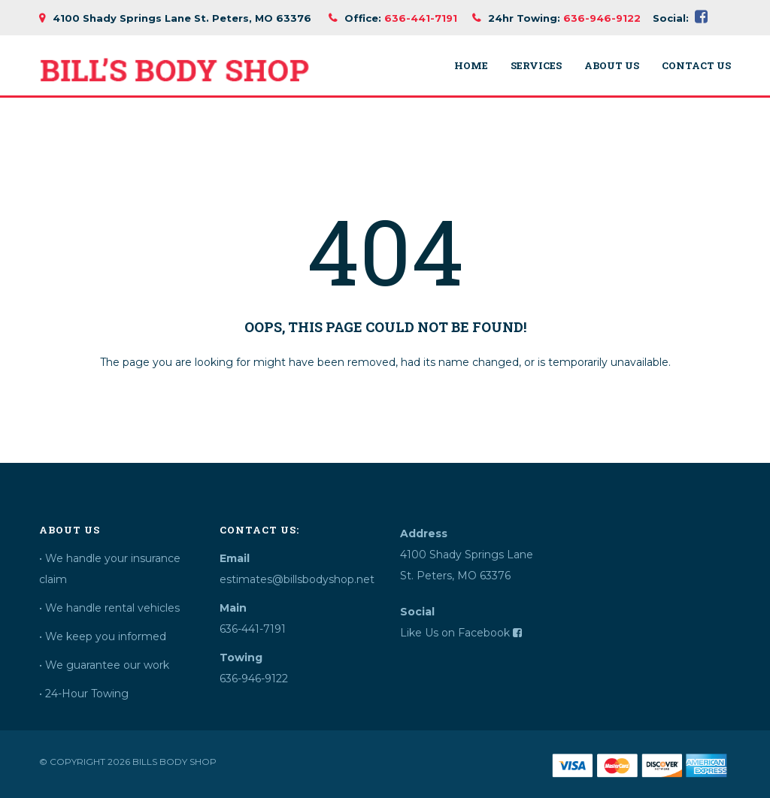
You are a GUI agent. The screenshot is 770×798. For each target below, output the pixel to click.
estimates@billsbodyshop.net (291, 579)
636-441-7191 (420, 18)
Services (536, 65)
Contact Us (696, 65)
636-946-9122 (602, 18)
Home (471, 65)
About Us (611, 65)
